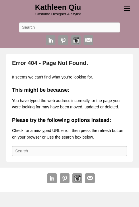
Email (88, 40)
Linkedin (50, 40)
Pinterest (63, 40)
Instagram (76, 40)
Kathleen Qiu (58, 7)
